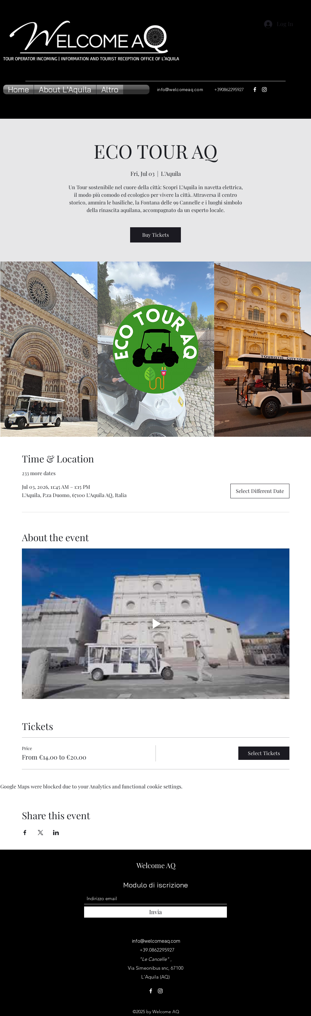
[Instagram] (264, 89)
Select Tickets (264, 753)
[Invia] (155, 912)
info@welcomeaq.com (180, 89)
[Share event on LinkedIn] (56, 832)
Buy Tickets (155, 234)
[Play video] (155, 623)
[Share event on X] (40, 832)
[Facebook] (255, 89)
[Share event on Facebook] (25, 832)
